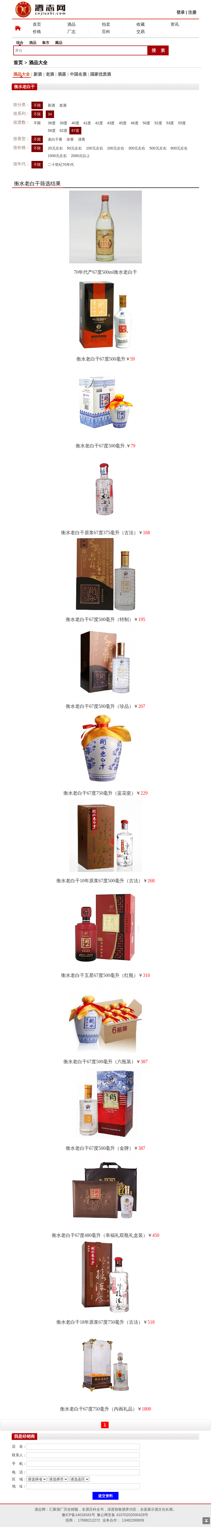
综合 (19, 43)
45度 (123, 123)
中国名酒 (78, 74)
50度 (146, 123)
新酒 (38, 74)
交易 (140, 31)
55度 (182, 123)
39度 (64, 123)
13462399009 (133, 1520)
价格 (37, 31)
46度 (135, 123)
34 (50, 114)
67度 (75, 130)
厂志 (71, 31)
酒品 (71, 24)
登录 (180, 12)
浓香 (70, 139)
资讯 (174, 24)
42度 (99, 123)
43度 (111, 123)
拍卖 (106, 24)
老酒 (50, 74)
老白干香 (55, 139)
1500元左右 (57, 156)
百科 (106, 31)
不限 (37, 105)
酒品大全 (38, 62)
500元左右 (157, 148)
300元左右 (136, 148)
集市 (45, 43)
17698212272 (89, 1520)
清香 (81, 139)
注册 (192, 12)
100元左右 (94, 148)
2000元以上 (80, 156)
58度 (52, 130)
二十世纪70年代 (61, 164)
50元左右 (74, 148)
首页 (37, 24)
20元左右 (55, 148)
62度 (64, 130)
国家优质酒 (100, 74)
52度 (158, 123)
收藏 (140, 24)
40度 (75, 123)
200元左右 (115, 148)
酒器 (62, 74)
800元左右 (179, 148)
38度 (52, 123)
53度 (170, 123)
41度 (87, 123)
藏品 (58, 43)
